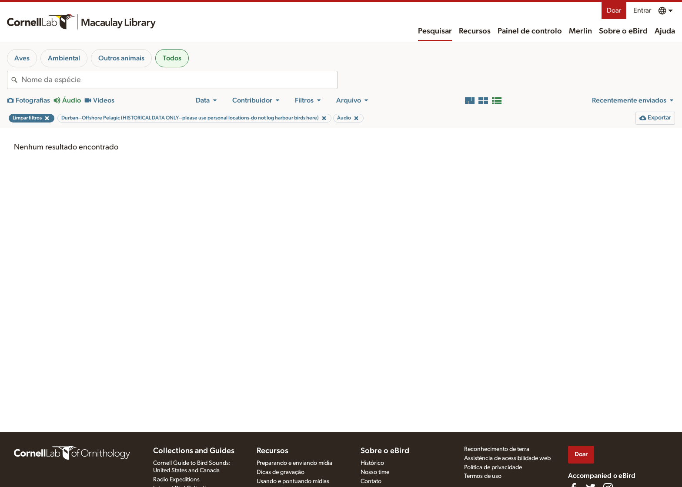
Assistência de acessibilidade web (507, 458)
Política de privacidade (493, 467)
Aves (22, 58)
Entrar (642, 10)
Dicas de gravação (280, 472)
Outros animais (121, 58)
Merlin (580, 31)
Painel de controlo (530, 31)
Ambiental (64, 58)
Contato (371, 481)
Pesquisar (435, 31)
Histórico (372, 463)
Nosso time (375, 472)
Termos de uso (482, 476)
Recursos (475, 31)
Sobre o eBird (623, 31)
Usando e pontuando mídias (293, 481)
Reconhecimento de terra (496, 449)
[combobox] (179, 80)
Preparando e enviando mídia (294, 463)
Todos (172, 58)
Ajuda (665, 31)
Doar (614, 10)
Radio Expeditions (176, 480)
